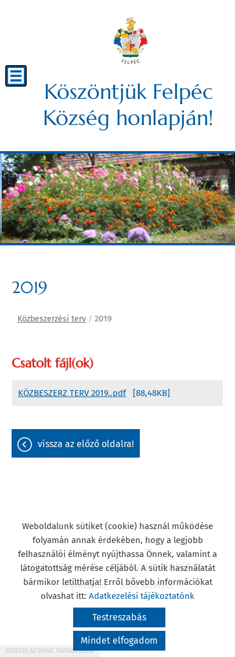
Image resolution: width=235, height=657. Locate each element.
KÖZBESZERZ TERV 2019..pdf (72, 393)
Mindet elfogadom (119, 640)
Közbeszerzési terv (51, 319)
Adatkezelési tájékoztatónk (141, 596)
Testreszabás (119, 617)
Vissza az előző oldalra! (86, 443)
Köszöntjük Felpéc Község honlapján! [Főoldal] (128, 104)
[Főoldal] (130, 40)
